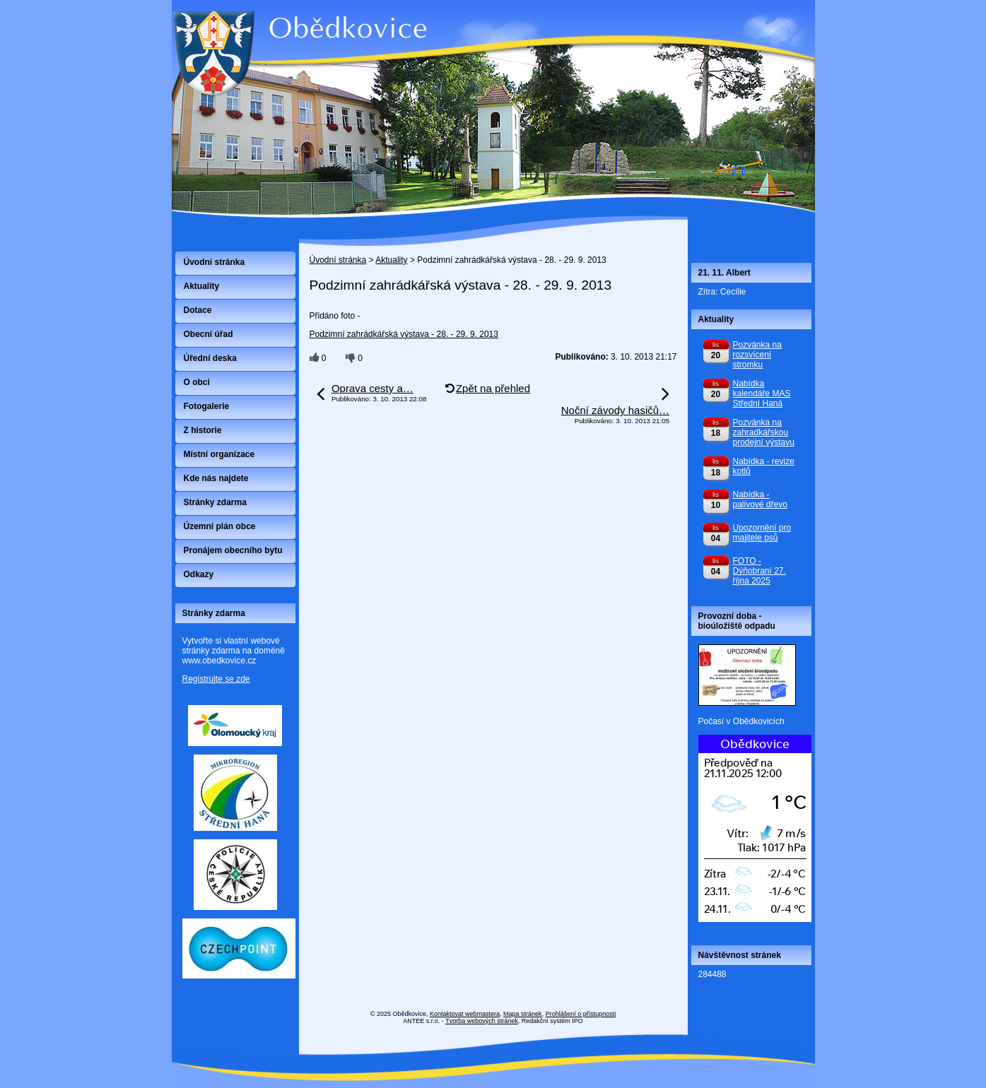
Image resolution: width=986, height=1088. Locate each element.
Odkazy (199, 574)
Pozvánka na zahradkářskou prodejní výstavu (763, 432)
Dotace (198, 310)
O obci (197, 382)
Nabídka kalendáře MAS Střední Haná (762, 393)
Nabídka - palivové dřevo (760, 499)
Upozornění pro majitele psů (762, 533)
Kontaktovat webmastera (465, 1013)
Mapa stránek (522, 1013)
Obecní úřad (208, 334)
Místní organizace (219, 454)
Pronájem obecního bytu (233, 550)
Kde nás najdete (216, 478)
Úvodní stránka (338, 260)
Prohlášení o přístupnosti (581, 1013)
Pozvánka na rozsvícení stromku (757, 354)
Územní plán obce (220, 526)
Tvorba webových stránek (481, 1020)
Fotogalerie (207, 406)
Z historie (203, 430)
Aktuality (391, 260)
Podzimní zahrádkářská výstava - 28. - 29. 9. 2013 (404, 334)
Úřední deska (210, 358)
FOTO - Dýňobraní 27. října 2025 (759, 571)
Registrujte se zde (216, 679)
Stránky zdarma (215, 502)
